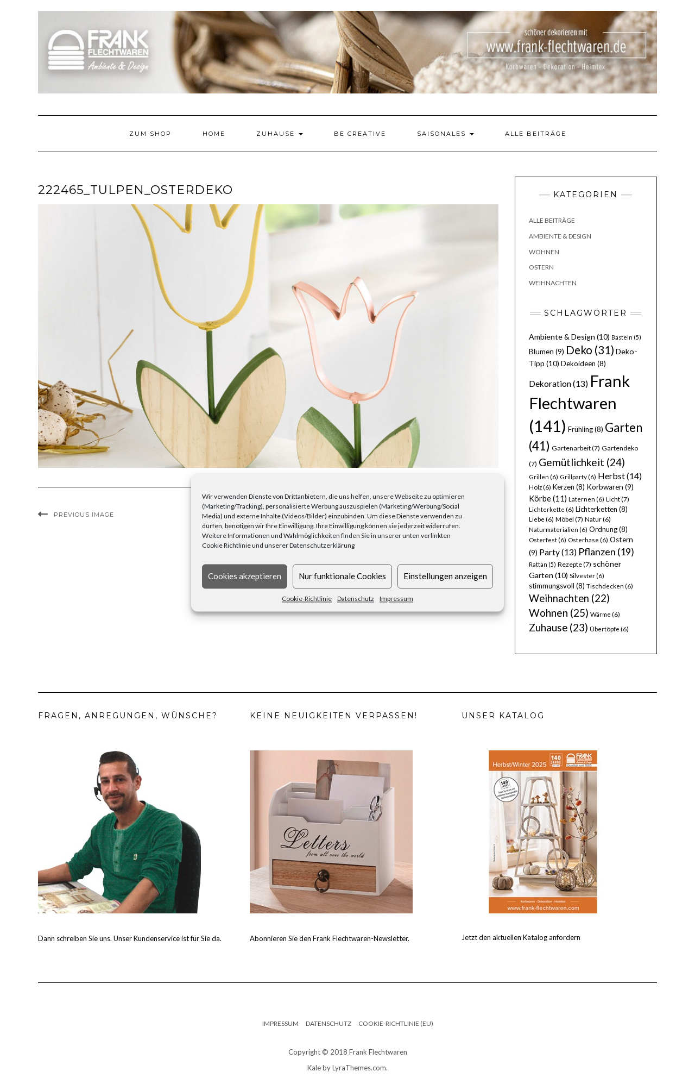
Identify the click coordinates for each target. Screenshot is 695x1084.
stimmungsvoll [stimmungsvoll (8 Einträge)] (557, 585)
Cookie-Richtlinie (307, 598)
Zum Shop (150, 133)
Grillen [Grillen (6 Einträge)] (543, 476)
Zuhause (279, 133)
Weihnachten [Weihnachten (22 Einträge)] (569, 598)
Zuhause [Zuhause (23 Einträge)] (558, 627)
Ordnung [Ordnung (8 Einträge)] (608, 529)
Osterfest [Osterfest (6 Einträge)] (547, 539)
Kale (314, 1067)
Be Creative (360, 133)
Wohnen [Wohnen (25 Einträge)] (559, 612)
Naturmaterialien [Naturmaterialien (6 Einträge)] (558, 529)
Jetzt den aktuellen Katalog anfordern (521, 937)
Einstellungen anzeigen (445, 576)
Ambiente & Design (560, 236)
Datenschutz (355, 598)
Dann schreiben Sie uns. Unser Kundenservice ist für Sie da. (130, 938)
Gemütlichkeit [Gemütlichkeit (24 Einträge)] (582, 462)
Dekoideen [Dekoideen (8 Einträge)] (583, 363)
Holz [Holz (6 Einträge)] (540, 487)
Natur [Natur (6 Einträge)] (598, 519)
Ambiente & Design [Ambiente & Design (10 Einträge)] (569, 336)
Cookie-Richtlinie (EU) (395, 1023)
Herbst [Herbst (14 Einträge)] (620, 476)
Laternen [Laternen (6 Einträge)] (586, 499)
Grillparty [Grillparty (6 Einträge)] (578, 476)
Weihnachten (553, 283)
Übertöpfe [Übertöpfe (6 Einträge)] (609, 628)
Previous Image (84, 514)
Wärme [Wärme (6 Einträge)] (605, 614)
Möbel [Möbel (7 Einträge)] (569, 519)
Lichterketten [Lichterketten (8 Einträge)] (602, 509)
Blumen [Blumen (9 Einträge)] (546, 351)
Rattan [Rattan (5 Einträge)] (542, 564)
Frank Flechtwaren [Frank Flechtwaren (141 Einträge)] (579, 403)
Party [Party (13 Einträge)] (558, 552)
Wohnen (544, 252)
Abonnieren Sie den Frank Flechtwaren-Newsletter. (329, 938)
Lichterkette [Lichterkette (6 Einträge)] (551, 509)
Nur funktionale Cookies (342, 576)
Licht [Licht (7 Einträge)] (617, 499)
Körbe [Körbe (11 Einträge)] (548, 498)
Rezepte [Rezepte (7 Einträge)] (574, 564)
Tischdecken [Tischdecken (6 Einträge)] (609, 586)
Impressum (396, 598)
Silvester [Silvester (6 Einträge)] (587, 575)
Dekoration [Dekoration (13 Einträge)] (558, 384)
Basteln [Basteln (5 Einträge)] (626, 337)
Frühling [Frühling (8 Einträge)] (585, 429)
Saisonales (445, 133)
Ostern (541, 267)
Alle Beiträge (535, 133)
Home (214, 133)
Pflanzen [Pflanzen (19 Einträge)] (606, 551)
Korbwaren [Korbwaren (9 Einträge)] (610, 487)
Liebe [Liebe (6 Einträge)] (541, 519)
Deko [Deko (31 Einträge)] (590, 349)
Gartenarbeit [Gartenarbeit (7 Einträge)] (576, 448)
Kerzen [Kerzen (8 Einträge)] (569, 487)
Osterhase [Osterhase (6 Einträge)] (588, 539)
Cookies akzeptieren (244, 576)
